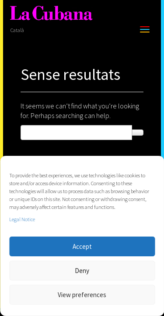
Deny (82, 270)
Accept (82, 246)
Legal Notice (22, 219)
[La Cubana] (51, 13)
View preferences (82, 295)
